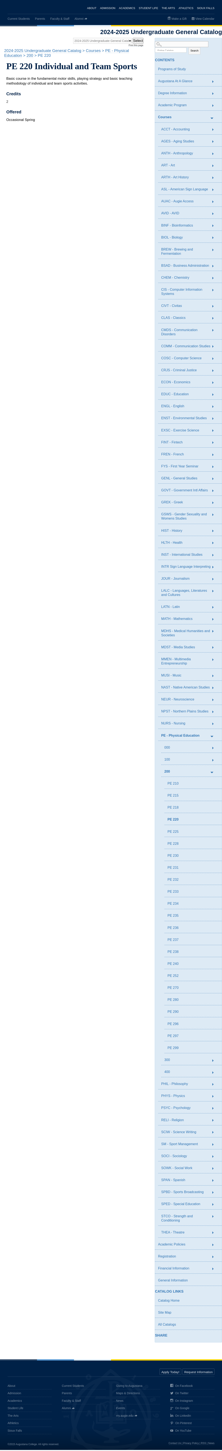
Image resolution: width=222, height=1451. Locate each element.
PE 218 (173, 808)
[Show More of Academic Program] (215, 107)
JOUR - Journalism (175, 579)
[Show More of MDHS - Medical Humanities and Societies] (215, 632)
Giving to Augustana (129, 1387)
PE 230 (173, 856)
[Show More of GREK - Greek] (215, 504)
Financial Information (173, 1269)
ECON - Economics (175, 383)
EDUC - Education (175, 395)
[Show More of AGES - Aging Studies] (215, 143)
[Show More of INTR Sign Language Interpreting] (215, 568)
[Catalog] (97, 41)
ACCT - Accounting (175, 130)
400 (167, 1073)
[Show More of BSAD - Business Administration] (215, 267)
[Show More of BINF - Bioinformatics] (215, 227)
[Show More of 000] (215, 749)
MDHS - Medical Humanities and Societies (185, 634)
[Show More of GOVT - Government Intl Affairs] (215, 492)
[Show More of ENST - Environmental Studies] (215, 420)
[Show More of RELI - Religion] (215, 1122)
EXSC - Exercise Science (180, 431)
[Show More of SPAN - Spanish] (215, 1182)
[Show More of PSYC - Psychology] (215, 1110)
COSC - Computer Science (181, 359)
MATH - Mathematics (177, 620)
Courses (165, 118)
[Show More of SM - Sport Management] (215, 1146)
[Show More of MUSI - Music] (215, 677)
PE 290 (173, 1013)
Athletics (185, 8)
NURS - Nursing (173, 724)
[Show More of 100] (215, 761)
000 (167, 748)
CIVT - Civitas (171, 307)
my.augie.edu (124, 1416)
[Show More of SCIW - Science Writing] (215, 1134)
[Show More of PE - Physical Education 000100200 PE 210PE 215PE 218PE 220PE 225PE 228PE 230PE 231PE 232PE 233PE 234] (211, 737)
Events (120, 1409)
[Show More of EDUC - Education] (215, 396)
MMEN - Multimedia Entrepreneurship (176, 662)
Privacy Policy (191, 1444)
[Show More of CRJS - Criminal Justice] (215, 372)
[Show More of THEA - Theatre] (215, 1234)
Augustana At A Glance (175, 82)
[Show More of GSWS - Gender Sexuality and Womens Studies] (215, 516)
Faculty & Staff (59, 18)
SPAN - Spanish (173, 1181)
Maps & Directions (128, 1394)
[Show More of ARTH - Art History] (215, 179)
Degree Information (172, 94)
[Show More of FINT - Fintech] (215, 444)
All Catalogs (167, 1325)
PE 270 (173, 989)
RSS (203, 1444)
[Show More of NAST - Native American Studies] (215, 689)
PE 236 (173, 929)
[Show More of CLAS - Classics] (215, 319)
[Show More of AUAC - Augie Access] (215, 203)
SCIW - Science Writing (178, 1133)
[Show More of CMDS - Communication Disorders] (215, 331)
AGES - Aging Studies (177, 142)
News (119, 1401)
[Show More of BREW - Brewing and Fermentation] (215, 251)
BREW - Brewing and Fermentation (177, 252)
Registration (167, 1257)
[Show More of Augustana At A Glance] (215, 83)
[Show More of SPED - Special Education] (215, 1206)
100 (167, 760)
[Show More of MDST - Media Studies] (215, 649)
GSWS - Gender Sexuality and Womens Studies (184, 517)
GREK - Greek (172, 503)
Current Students (19, 18)
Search (194, 51)
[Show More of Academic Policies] (215, 1246)
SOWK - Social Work (176, 1169)
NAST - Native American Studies (185, 688)
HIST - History (171, 531)
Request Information (198, 1373)
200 (167, 772)
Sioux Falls (205, 8)
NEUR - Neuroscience (177, 700)
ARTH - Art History (175, 178)
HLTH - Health (171, 543)
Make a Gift (179, 18)
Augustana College (25, 7)
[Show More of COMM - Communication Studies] (215, 348)
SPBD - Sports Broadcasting (182, 1193)
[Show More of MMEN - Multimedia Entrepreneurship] (215, 661)
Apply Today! (170, 1373)
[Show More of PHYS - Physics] (215, 1098)
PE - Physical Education (180, 736)
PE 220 (173, 820)
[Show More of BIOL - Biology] (215, 239)
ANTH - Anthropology (177, 154)
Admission (107, 8)
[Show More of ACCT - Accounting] (215, 131)
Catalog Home (169, 1301)
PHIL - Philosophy (174, 1085)
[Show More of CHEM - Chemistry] (215, 279)
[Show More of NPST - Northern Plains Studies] (215, 713)
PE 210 (173, 784)
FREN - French (172, 455)
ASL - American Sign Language (184, 190)
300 (167, 1061)
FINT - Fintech (172, 443)
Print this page (136, 46)
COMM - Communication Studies (185, 347)
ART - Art (168, 166)
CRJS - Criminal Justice (179, 371)
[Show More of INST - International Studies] (215, 556)
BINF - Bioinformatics (177, 226)
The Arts (168, 8)
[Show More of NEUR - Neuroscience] (215, 701)
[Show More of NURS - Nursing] (215, 725)
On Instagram (181, 1402)
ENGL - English (172, 407)
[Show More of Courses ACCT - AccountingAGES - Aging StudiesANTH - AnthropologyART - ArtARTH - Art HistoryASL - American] (211, 119)
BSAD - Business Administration (185, 266)
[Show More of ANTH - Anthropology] (215, 155)
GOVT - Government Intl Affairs (184, 491)
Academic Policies (171, 1245)
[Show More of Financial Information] (215, 1270)
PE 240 (173, 965)
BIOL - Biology (172, 238)
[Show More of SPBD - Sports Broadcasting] (215, 1194)
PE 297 (173, 1037)
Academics (126, 8)
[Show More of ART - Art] (215, 167)
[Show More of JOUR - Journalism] (215, 580)
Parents (40, 18)
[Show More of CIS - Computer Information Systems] (215, 291)
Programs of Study (172, 70)
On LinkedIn (180, 1417)
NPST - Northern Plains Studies (185, 712)
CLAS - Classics (173, 319)
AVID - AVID (170, 214)
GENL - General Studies (179, 479)
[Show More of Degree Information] (215, 95)
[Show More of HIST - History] (215, 532)
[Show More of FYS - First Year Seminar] (215, 468)
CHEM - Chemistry (175, 278)
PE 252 (173, 977)
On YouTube (180, 1432)
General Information (173, 1281)
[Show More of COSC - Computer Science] (215, 360)
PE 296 (173, 1025)
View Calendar (204, 18)
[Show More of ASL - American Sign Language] (215, 191)
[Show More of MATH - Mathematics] (215, 620)
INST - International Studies (181, 555)
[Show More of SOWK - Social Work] (215, 1169)
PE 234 (173, 904)
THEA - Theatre (173, 1233)
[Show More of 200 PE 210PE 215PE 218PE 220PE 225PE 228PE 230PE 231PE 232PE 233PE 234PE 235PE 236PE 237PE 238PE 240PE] (211, 773)
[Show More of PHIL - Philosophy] (215, 1086)
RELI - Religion (172, 1121)
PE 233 (173, 892)
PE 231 (173, 868)
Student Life (148, 8)
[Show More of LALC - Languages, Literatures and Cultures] (215, 592)
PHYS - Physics (173, 1097)
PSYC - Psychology (176, 1109)
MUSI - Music (171, 676)
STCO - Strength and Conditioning (177, 1219)
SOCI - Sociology (174, 1157)
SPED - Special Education (180, 1205)
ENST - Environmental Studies (184, 419)
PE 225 (173, 832)
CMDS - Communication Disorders (179, 333)
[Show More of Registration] (215, 1258)
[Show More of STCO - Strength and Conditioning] (215, 1218)
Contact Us (175, 1444)
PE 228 (173, 844)
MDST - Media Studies (178, 648)
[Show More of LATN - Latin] (215, 608)
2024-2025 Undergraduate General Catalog (42, 51)
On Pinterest (181, 1424)
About (91, 8)
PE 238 (173, 953)
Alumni (78, 18)
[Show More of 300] (215, 1061)
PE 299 (173, 1049)
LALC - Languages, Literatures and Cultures (184, 594)
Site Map (164, 1313)
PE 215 (173, 796)
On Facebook (181, 1387)
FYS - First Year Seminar (179, 467)
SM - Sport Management (179, 1145)
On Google (179, 1409)
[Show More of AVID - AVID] (215, 215)
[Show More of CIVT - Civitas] (215, 307)
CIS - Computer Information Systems (181, 293)
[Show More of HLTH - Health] (215, 544)
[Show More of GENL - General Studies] (215, 480)
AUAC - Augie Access (177, 202)
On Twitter (179, 1395)
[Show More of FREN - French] (215, 456)
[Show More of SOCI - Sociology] (215, 1158)
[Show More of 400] (215, 1073)
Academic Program (172, 106)
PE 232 (173, 880)
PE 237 (173, 941)
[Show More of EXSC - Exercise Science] (215, 432)
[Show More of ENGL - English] (215, 408)
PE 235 (173, 916)
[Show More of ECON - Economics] (215, 384)
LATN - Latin (170, 608)
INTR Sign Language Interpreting (186, 567)
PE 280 (173, 1001)
